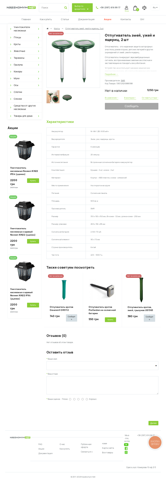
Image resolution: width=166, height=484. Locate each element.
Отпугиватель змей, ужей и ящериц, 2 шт (84, 28)
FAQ (40, 446)
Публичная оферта (86, 448)
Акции (107, 19)
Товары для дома (23, 115)
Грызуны (18, 64)
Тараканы (19, 57)
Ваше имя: (53, 359)
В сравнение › (111, 98)
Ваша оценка (54, 401)
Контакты (126, 19)
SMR (123, 80)
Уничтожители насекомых (22, 29)
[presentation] (71, 412)
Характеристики (60, 122)
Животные (19, 51)
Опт (142, 19)
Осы (16, 85)
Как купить (46, 19)
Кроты (17, 44)
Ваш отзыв (53, 374)
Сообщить (132, 106)
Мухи (16, 78)
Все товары (107, 455)
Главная (26, 19)
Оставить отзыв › (150, 98)
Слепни (18, 92)
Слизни (18, 98)
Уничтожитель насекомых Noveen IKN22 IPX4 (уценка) (24, 171)
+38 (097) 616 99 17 (110, 7)
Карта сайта (108, 450)
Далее (153, 425)
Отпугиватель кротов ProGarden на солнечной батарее (102, 310)
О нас (62, 446)
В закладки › (130, 98)
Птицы (17, 37)
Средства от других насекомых (25, 107)
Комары (18, 71)
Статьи (65, 19)
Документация (86, 19)
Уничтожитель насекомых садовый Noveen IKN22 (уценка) (23, 231)
